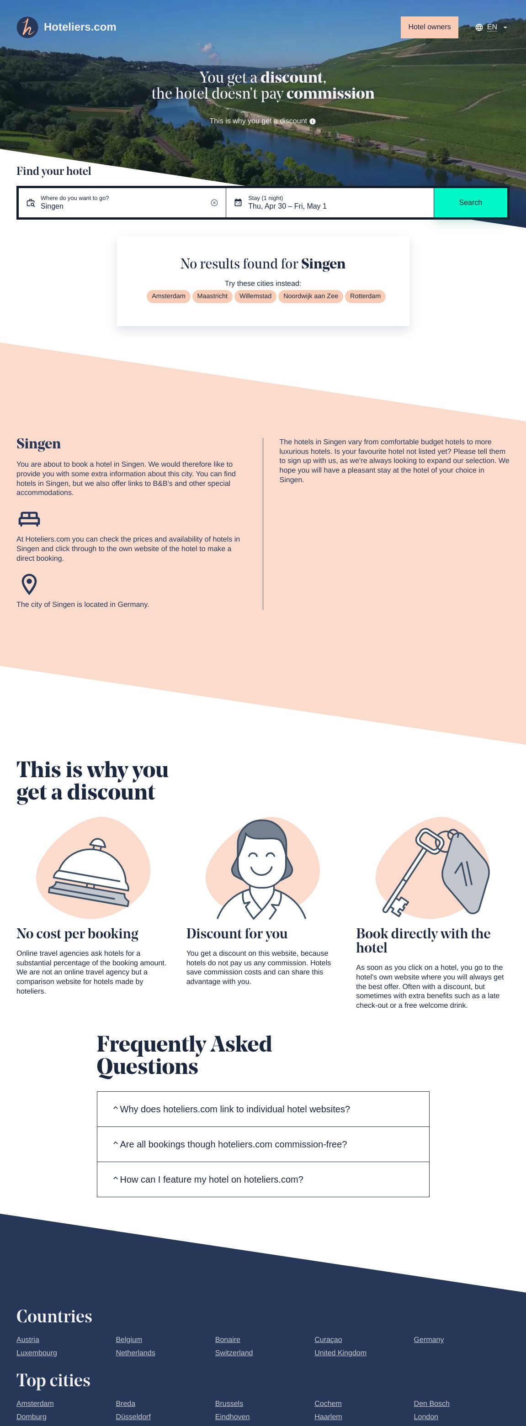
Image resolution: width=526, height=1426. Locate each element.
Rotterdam (365, 296)
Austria (27, 1340)
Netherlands (135, 1353)
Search (470, 202)
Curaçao (328, 1340)
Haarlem (328, 1417)
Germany (429, 1340)
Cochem (328, 1404)
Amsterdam (169, 296)
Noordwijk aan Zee (310, 296)
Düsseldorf (133, 1417)
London (426, 1417)
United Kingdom (340, 1353)
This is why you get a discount (263, 121)
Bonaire (227, 1340)
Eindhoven (232, 1417)
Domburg (31, 1417)
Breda (125, 1404)
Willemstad (255, 296)
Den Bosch (432, 1404)
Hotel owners (429, 27)
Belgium (129, 1340)
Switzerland (234, 1353)
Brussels (229, 1404)
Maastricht (212, 296)
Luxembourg (36, 1353)
